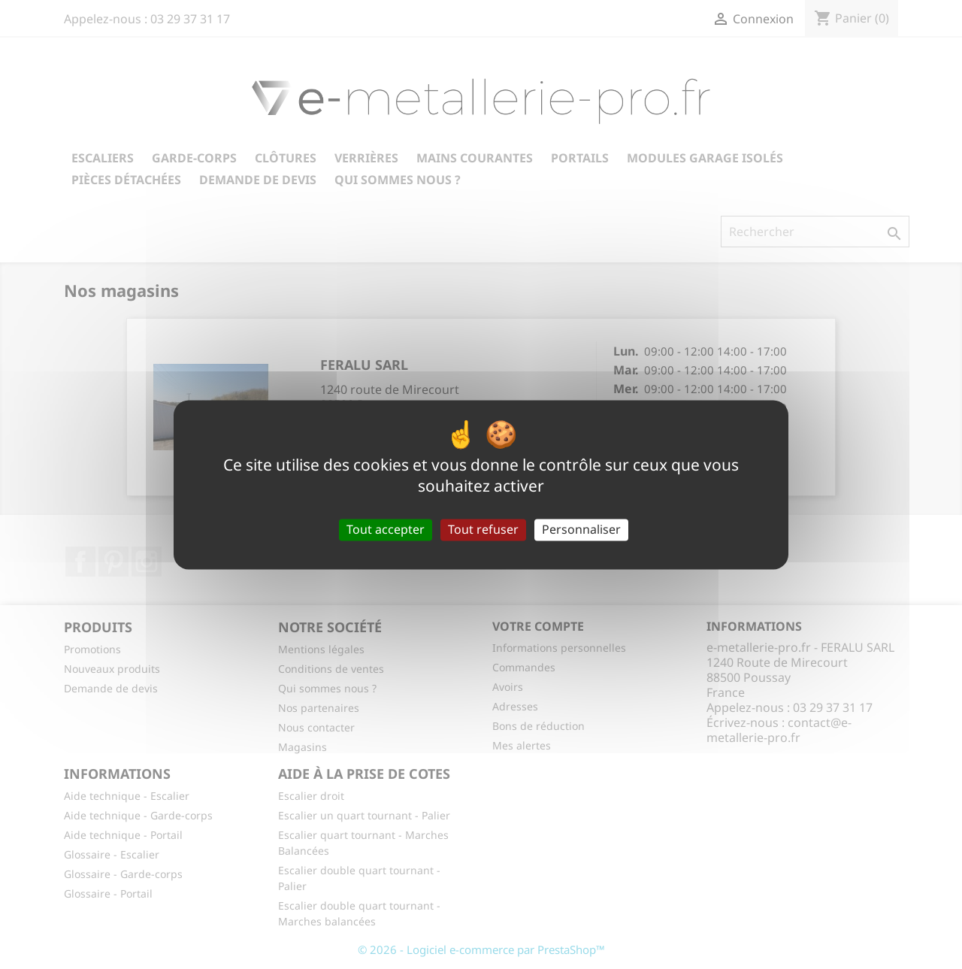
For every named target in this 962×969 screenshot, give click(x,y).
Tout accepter (385, 529)
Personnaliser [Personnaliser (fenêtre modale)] (581, 529)
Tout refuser (483, 529)
